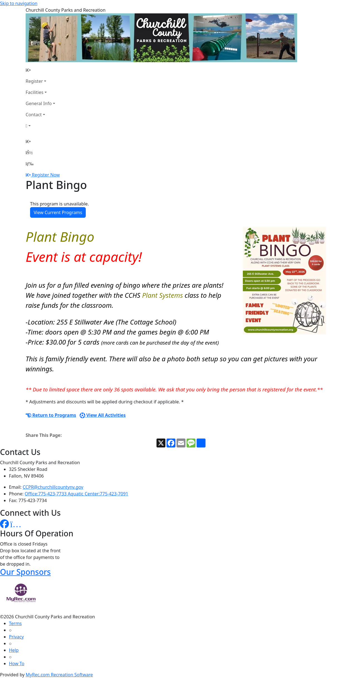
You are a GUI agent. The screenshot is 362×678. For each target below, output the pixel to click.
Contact (34, 115)
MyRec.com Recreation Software (59, 675)
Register (34, 81)
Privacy (16, 637)
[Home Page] (40, 70)
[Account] (40, 125)
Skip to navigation (18, 3)
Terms (15, 623)
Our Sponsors (25, 571)
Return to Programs (51, 415)
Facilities (34, 92)
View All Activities (103, 415)
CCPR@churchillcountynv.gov (53, 487)
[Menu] (29, 163)
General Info (39, 103)
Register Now (46, 175)
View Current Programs (58, 212)
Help (14, 650)
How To (16, 663)
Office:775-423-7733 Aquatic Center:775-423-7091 (76, 494)
